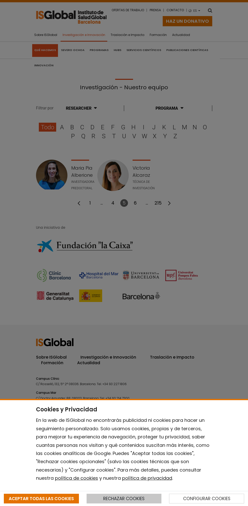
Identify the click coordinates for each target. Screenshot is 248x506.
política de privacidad (147, 478)
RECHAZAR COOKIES (124, 499)
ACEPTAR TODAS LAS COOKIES (41, 499)
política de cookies (76, 478)
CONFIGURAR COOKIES (206, 499)
